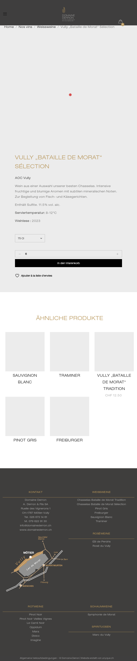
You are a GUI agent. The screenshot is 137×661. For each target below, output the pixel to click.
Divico (36, 635)
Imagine (36, 640)
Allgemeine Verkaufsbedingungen (38, 658)
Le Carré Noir (36, 622)
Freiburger (70, 440)
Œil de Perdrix (101, 541)
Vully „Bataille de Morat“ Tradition (114, 382)
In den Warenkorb (68, 263)
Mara (35, 631)
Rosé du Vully (101, 545)
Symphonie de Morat (101, 614)
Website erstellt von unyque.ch (97, 658)
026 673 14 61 (38, 517)
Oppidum (36, 627)
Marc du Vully (101, 634)
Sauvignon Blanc (101, 517)
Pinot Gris (25, 440)
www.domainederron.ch (36, 529)
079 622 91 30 (38, 521)
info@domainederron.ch (35, 525)
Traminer (69, 375)
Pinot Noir (35, 614)
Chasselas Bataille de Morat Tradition (101, 499)
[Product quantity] (26, 253)
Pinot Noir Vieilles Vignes (36, 618)
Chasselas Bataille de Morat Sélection (101, 504)
